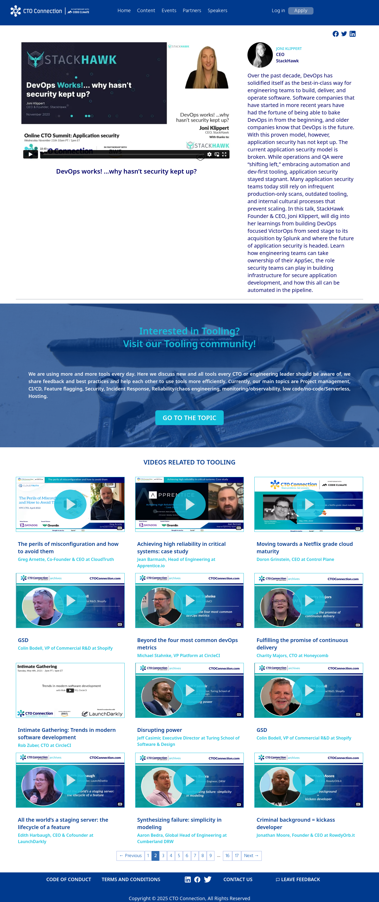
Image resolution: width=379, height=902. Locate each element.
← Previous (130, 856)
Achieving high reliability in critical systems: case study (181, 547)
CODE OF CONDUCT (68, 879)
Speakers (217, 11)
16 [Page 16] (228, 856)
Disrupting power (159, 729)
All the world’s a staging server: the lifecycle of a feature (63, 823)
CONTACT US (237, 879)
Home (124, 11)
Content (146, 11)
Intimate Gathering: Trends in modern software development (67, 733)
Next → (251, 856)
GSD (23, 640)
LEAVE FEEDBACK (298, 879)
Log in (278, 11)
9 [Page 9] (210, 856)
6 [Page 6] (187, 856)
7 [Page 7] (195, 856)
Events (169, 11)
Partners (192, 11)
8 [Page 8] (203, 856)
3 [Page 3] (163, 856)
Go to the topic (189, 417)
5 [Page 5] (179, 856)
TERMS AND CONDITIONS (131, 879)
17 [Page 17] (236, 856)
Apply (300, 11)
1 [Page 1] (148, 856)
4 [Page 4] (171, 856)
